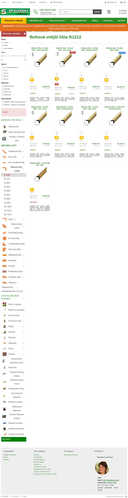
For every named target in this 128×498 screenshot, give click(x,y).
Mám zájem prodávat (71, 455)
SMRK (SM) (6, 94)
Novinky (36, 455)
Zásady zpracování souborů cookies (45, 474)
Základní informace (9, 455)
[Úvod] (15, 12)
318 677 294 (111, 483)
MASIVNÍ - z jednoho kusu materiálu (13, 104)
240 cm (5, 79)
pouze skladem (7, 48)
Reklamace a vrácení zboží (42, 469)
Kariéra (5, 457)
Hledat (97, 12)
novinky (5, 42)
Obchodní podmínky (40, 467)
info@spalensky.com (111, 480)
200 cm (5, 76)
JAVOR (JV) (6, 92)
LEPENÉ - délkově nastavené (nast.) (13, 102)
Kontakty (6, 459)
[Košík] (116, 12)
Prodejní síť (37, 464)
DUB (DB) (6, 89)
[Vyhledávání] (76, 11)
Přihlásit (25, 496)
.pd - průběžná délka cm (10, 67)
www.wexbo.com (16, 496)
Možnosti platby (39, 462)
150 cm (5, 73)
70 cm (5, 70)
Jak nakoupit (38, 457)
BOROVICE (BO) (8, 86)
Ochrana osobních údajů (41, 472)
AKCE (5, 45)
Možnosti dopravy (39, 459)
